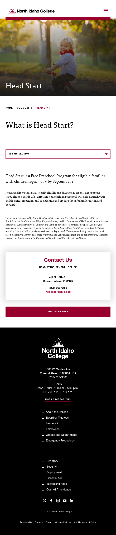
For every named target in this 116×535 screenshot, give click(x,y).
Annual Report (58, 312)
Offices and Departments (61, 435)
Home (9, 108)
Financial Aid (54, 478)
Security (51, 467)
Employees (53, 429)
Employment (54, 472)
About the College (57, 412)
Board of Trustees (57, 418)
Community (24, 108)
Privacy (49, 522)
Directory (52, 461)
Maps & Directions (58, 400)
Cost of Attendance (58, 490)
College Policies (63, 522)
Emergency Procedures (60, 441)
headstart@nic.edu (58, 292)
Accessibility (26, 522)
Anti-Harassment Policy (85, 522)
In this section (58, 154)
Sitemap (39, 522)
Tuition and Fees (56, 484)
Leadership (52, 423)
